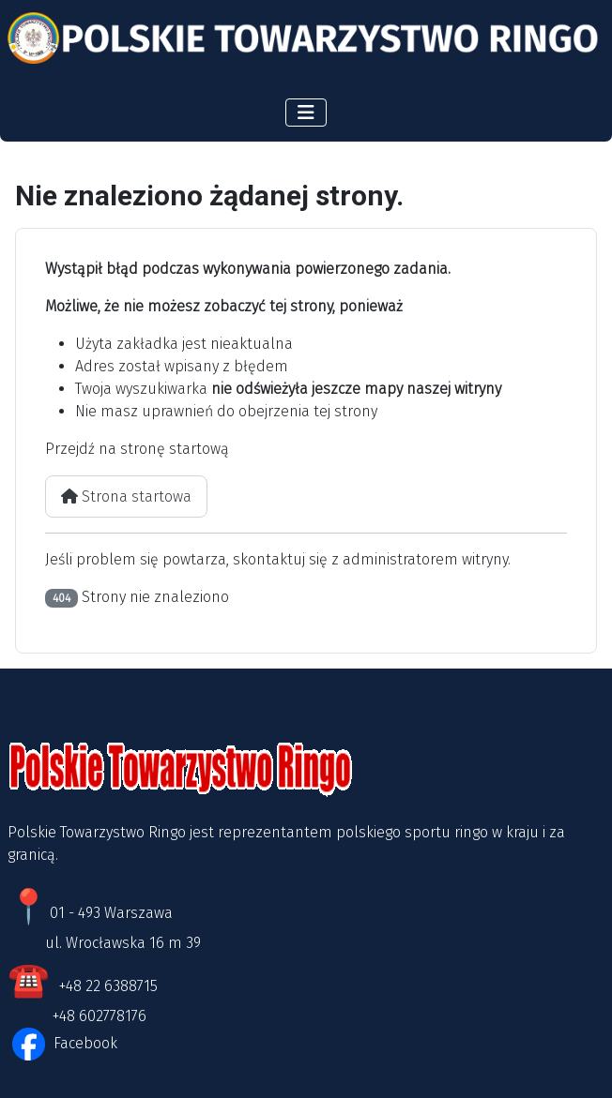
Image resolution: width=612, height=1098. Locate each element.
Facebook (83, 1043)
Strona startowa (126, 496)
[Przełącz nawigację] (306, 112)
